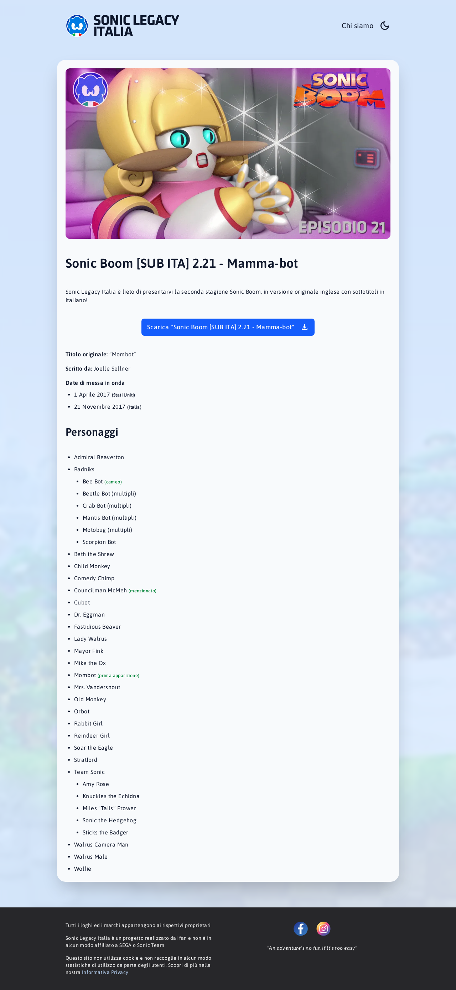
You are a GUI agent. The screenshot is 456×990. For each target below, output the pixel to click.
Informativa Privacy (105, 972)
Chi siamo (357, 25)
